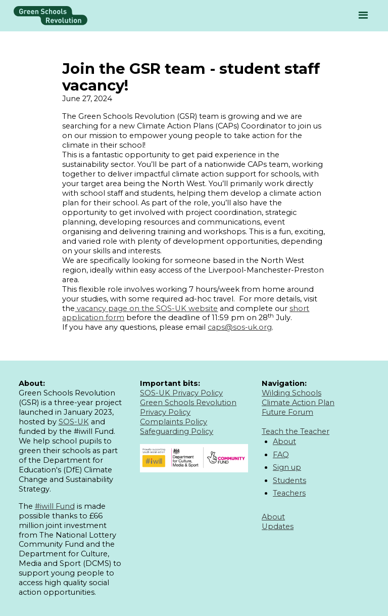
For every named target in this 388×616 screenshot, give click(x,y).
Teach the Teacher (295, 431)
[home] (50, 15)
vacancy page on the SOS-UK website (146, 308)
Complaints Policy (173, 421)
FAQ (281, 454)
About (284, 441)
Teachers (289, 493)
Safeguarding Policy (176, 431)
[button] (363, 16)
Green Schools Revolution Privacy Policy (188, 407)
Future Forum (287, 412)
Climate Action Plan (298, 402)
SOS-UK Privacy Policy (181, 393)
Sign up (287, 467)
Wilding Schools (291, 393)
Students (289, 480)
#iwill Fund (55, 506)
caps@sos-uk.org (240, 327)
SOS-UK (74, 421)
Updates (278, 526)
